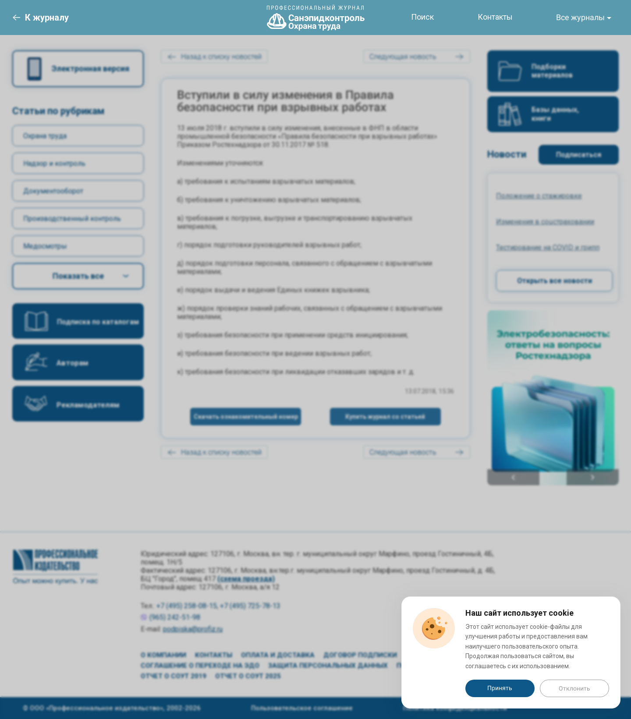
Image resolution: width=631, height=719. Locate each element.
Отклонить (574, 688)
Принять (499, 687)
